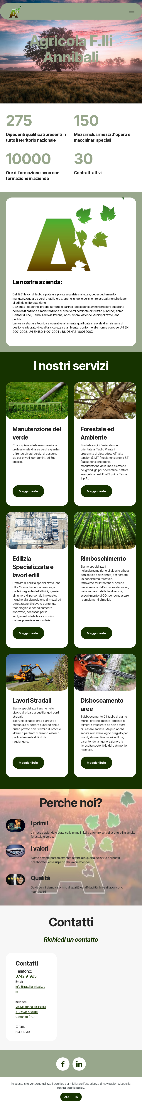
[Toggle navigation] (132, 11)
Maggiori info (28, 491)
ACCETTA (71, 1097)
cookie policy (75, 1088)
